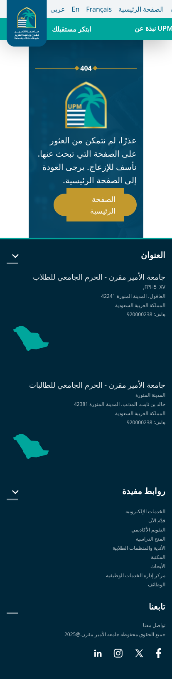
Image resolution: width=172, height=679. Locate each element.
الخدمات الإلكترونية (145, 511)
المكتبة (158, 557)
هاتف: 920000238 (146, 314)
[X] (139, 656)
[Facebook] (158, 656)
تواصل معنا (154, 625)
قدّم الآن (156, 520)
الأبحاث (157, 566)
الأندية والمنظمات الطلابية (139, 547)
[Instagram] (118, 657)
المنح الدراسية (150, 538)
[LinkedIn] (98, 656)
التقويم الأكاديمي (148, 529)
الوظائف (156, 584)
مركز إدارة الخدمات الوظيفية (135, 575)
